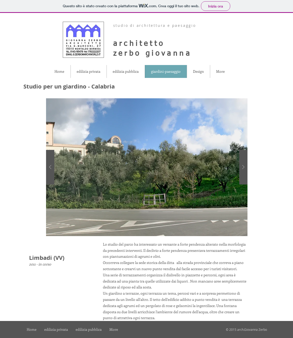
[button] (146, 167)
